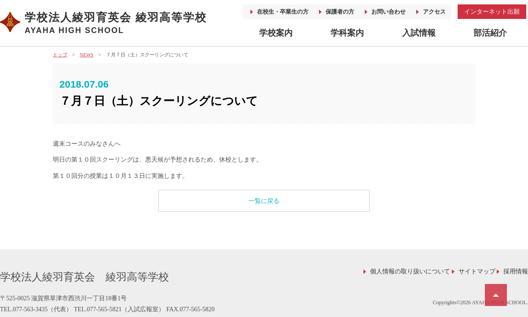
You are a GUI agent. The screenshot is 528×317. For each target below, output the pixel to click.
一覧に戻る (264, 201)
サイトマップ (476, 271)
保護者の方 (340, 11)
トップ (60, 54)
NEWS (86, 54)
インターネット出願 (492, 11)
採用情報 (515, 271)
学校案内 (276, 32)
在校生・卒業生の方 (282, 11)
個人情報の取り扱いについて (410, 271)
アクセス (434, 11)
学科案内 (347, 32)
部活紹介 (490, 32)
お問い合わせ (388, 11)
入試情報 (419, 32)
